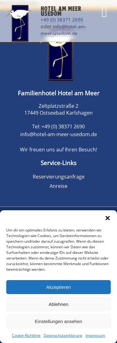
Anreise (58, 186)
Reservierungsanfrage (59, 176)
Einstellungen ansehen (58, 321)
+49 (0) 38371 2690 (62, 20)
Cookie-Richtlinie (26, 335)
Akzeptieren (58, 287)
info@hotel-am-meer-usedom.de (63, 29)
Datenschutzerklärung (63, 335)
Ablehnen (58, 304)
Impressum (95, 335)
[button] (108, 218)
